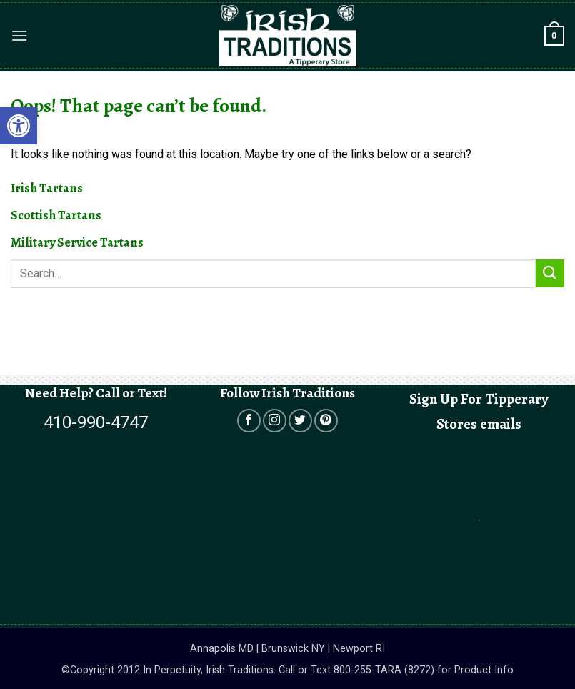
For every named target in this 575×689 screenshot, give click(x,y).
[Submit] (550, 273)
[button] (19, 35)
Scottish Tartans (56, 215)
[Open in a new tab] (249, 420)
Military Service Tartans (77, 242)
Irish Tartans (47, 188)
